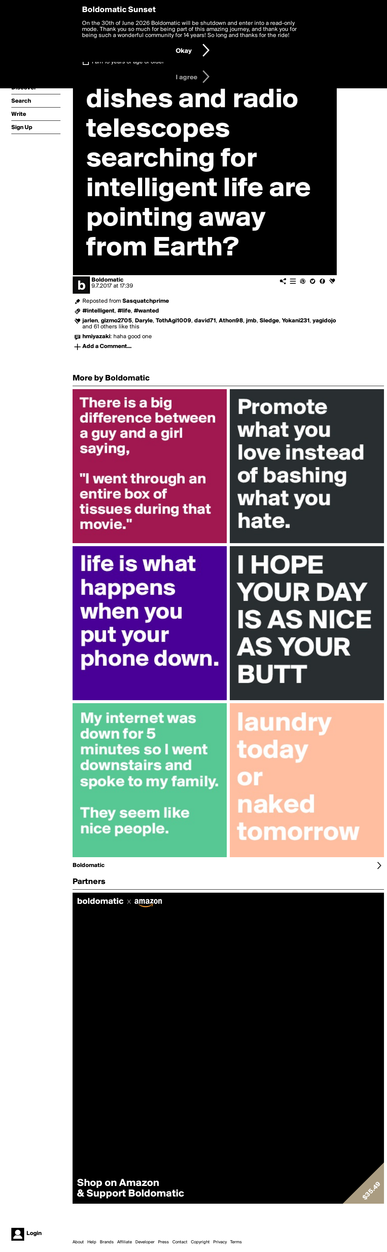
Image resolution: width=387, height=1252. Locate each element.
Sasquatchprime (145, 301)
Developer (145, 1242)
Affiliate (124, 1242)
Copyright (200, 1242)
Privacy (220, 1242)
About (78, 1242)
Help (91, 1242)
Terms (236, 1242)
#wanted (146, 311)
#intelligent (98, 311)
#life (124, 311)
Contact (179, 1242)
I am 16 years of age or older (128, 62)
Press (163, 1242)
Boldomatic (107, 280)
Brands (107, 1242)
